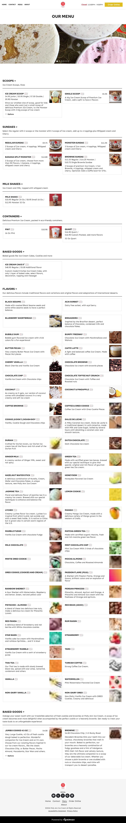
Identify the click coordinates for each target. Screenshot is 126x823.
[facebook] (53, 795)
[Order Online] (114, 5)
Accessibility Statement (57, 811)
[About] (27, 4)
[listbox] (62, 80)
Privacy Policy (72, 811)
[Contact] (12, 4)
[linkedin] (72, 795)
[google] (67, 795)
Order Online (114, 4)
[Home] (4, 4)
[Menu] (20, 4)
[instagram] (63, 795)
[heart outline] (26, 94)
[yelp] (58, 795)
